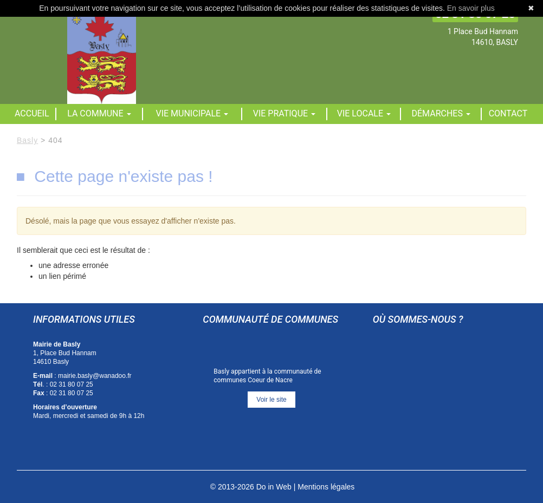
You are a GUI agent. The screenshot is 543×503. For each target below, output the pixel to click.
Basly (27, 140)
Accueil (32, 113)
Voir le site (271, 399)
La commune (99, 113)
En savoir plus (471, 8)
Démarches (441, 113)
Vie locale (364, 113)
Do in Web (274, 486)
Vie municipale (192, 113)
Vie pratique (284, 113)
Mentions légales (326, 486)
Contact (508, 113)
